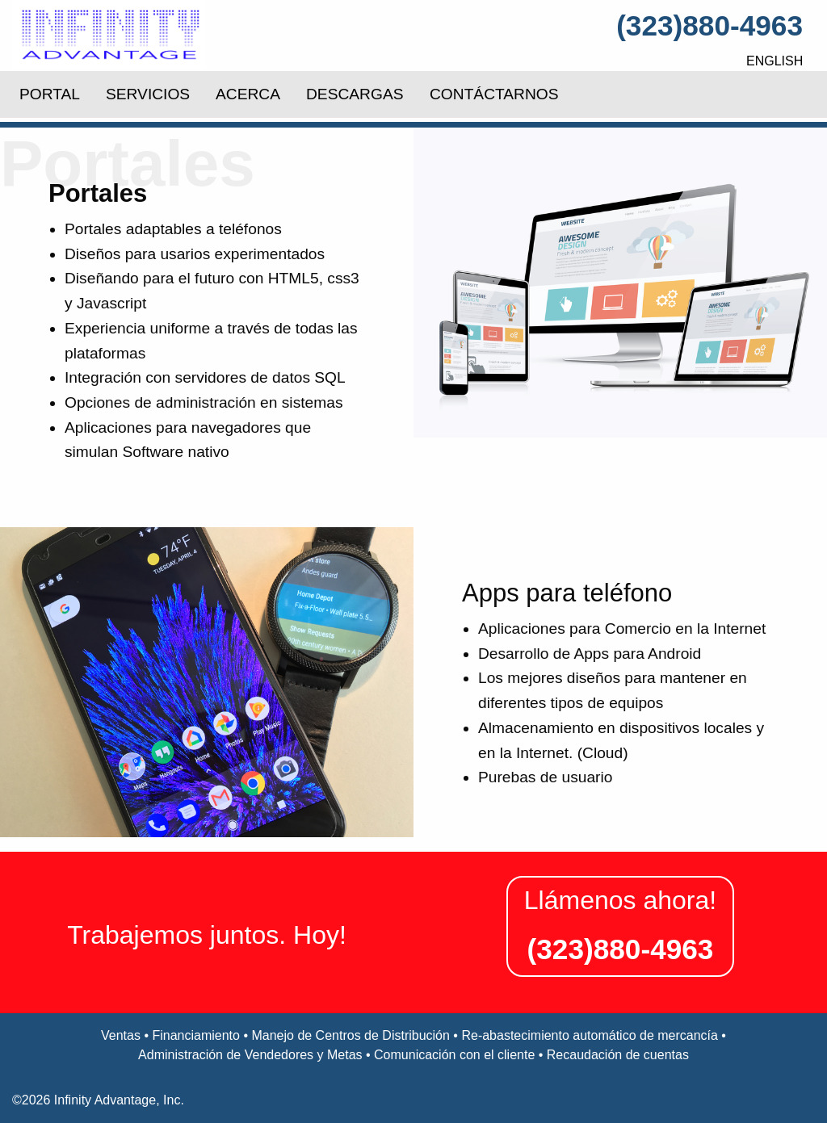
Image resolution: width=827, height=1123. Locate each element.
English (774, 61)
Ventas (121, 1035)
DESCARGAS (354, 94)
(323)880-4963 (709, 25)
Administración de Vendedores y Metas (250, 1055)
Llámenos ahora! (620, 900)
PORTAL (49, 94)
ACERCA (248, 94)
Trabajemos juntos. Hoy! (206, 934)
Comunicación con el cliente (454, 1055)
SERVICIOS (148, 94)
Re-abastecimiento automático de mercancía (589, 1035)
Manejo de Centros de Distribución (350, 1035)
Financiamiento (196, 1035)
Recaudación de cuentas (618, 1055)
